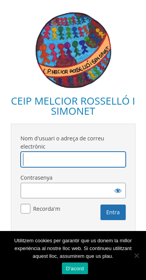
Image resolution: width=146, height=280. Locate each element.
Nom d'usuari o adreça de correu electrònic (62, 142)
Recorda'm (46, 208)
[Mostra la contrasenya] (118, 190)
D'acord (75, 268)
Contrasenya (37, 177)
